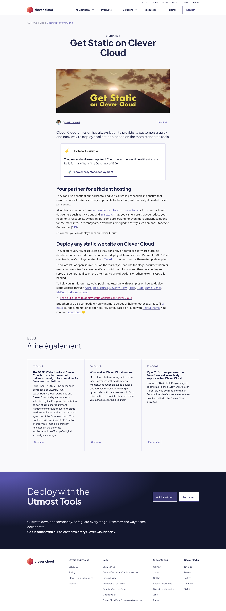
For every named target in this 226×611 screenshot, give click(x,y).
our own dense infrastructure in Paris (114, 210)
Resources (152, 9)
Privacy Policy (109, 578)
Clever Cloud (160, 559)
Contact (190, 9)
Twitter (187, 578)
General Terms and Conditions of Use (121, 572)
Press (156, 600)
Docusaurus (100, 288)
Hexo (132, 288)
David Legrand (72, 122)
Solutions (130, 9)
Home (34, 22)
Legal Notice (109, 566)
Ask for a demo (164, 497)
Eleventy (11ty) (118, 288)
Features (162, 121)
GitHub (156, 578)
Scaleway (106, 214)
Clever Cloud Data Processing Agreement (123, 600)
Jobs (155, 594)
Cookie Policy (109, 594)
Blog (42, 22)
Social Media (191, 559)
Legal (106, 559)
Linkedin (188, 566)
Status (156, 572)
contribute (74, 312)
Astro (88, 288)
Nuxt (85, 292)
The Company (84, 9)
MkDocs (61, 292)
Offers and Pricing (79, 559)
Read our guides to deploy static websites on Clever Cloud (96, 298)
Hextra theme (151, 307)
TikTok (187, 589)
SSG (74, 227)
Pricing (172, 9)
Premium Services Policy (115, 589)
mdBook (73, 292)
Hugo (140, 288)
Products (108, 9)
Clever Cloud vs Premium (81, 578)
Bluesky (188, 572)
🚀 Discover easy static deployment (90, 171)
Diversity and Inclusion (163, 589)
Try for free (189, 497)
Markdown (110, 259)
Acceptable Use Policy (113, 583)
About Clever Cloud (162, 583)
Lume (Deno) (153, 288)
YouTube (188, 583)
